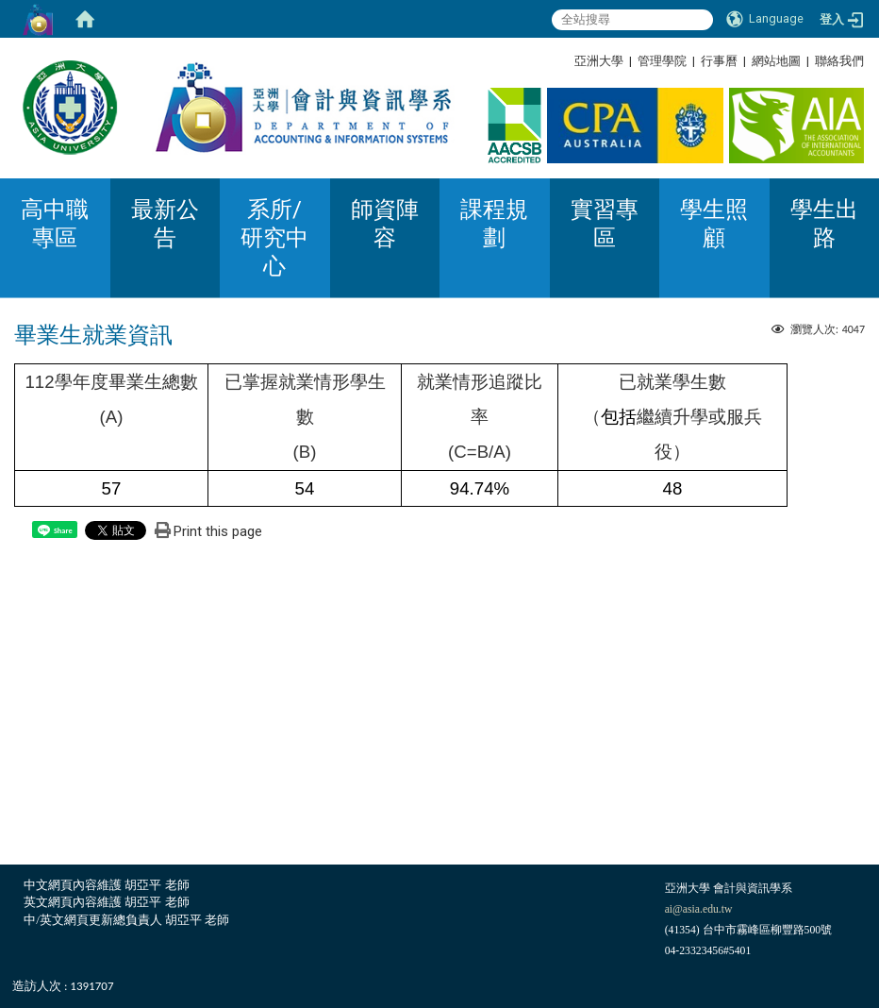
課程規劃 (494, 223)
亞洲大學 (598, 61)
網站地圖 (776, 61)
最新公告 (165, 223)
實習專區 (605, 223)
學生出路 (824, 223)
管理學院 (662, 61)
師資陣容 (385, 223)
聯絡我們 (839, 61)
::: (857, 61)
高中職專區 (55, 223)
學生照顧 (714, 223)
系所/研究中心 (274, 237)
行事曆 (719, 61)
